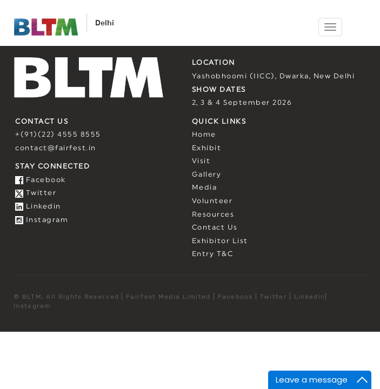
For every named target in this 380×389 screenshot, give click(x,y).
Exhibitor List (220, 241)
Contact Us (215, 227)
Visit (201, 161)
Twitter (35, 193)
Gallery (207, 174)
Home (204, 134)
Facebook (40, 180)
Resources (213, 214)
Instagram (41, 220)
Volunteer (212, 201)
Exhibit (207, 148)
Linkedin (38, 206)
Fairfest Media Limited (168, 296)
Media (204, 187)
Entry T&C (213, 254)
